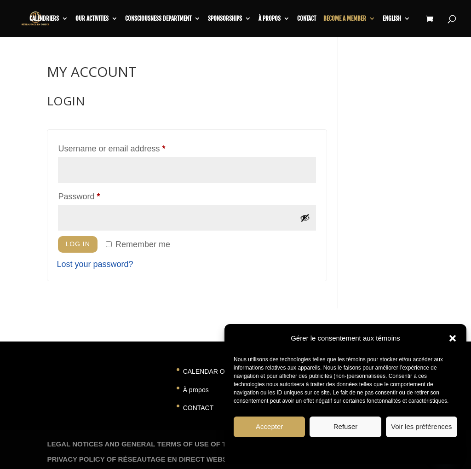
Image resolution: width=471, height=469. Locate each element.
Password (95, 194)
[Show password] (305, 218)
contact (306, 18)
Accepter (269, 426)
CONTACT (198, 407)
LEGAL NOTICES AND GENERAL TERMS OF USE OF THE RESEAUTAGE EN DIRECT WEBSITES (204, 444)
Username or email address (128, 146)
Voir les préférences (421, 426)
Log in (77, 244)
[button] (452, 338)
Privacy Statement (370, 450)
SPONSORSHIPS (225, 18)
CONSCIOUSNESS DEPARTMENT (158, 18)
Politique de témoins (318, 450)
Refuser (345, 426)
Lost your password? (95, 264)
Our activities (92, 18)
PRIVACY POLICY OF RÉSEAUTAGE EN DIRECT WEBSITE (142, 459)
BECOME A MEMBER (344, 18)
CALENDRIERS (44, 18)
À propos (269, 18)
